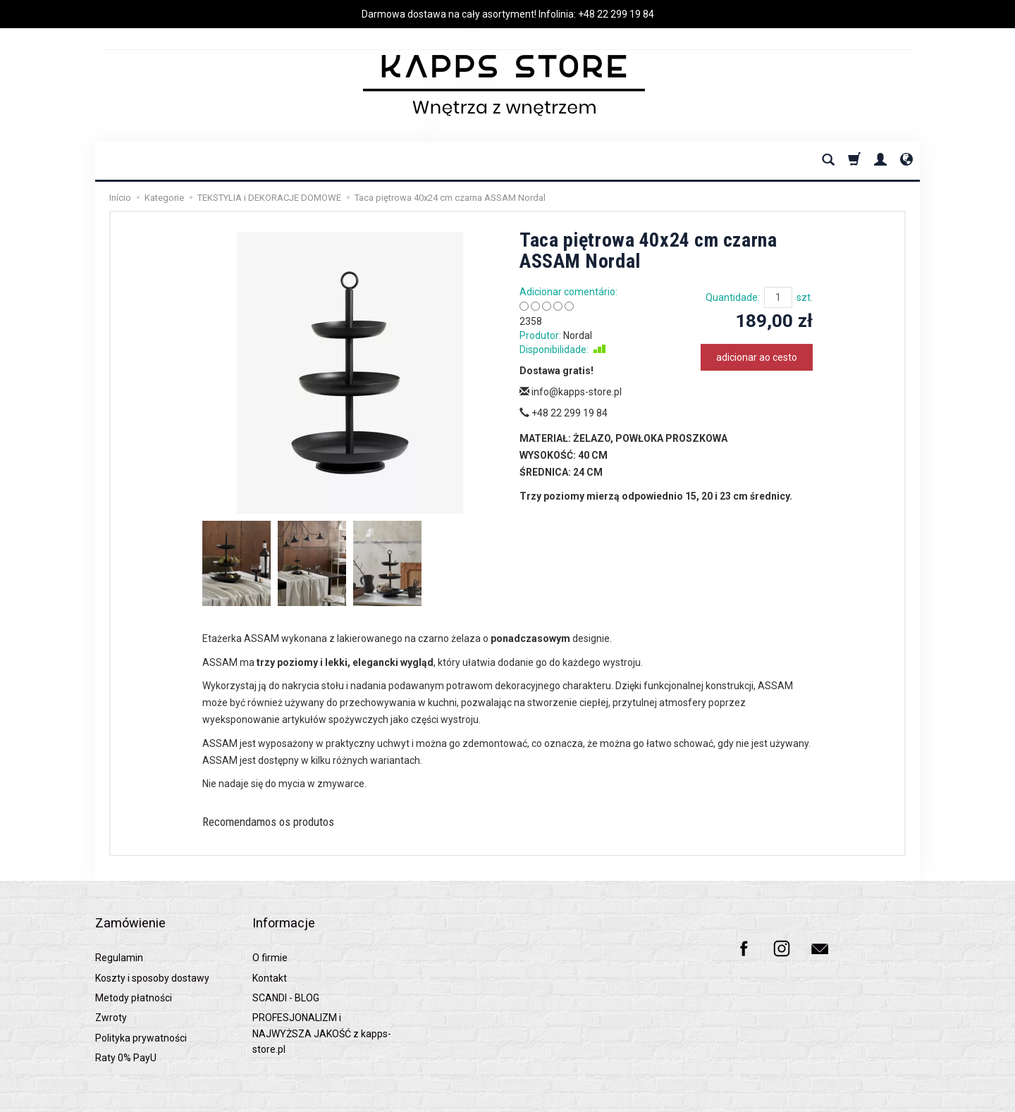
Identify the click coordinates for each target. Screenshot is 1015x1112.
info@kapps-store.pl (570, 391)
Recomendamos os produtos (287, 823)
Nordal (577, 335)
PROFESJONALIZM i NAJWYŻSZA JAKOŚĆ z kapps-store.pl (321, 1012)
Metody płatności (133, 976)
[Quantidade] (778, 297)
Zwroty (111, 996)
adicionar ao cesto (756, 357)
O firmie (270, 936)
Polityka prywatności (141, 1016)
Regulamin (119, 936)
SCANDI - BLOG (285, 976)
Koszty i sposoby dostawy (152, 956)
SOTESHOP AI (895, 1097)
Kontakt (269, 956)
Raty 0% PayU (125, 1036)
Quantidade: (733, 297)
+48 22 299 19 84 (616, 14)
